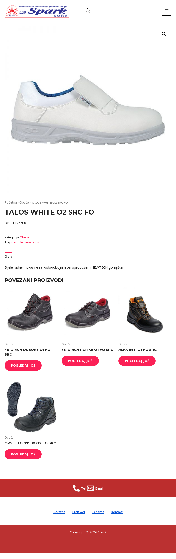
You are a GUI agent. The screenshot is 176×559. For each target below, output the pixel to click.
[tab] (8, 260)
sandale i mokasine (25, 246)
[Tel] (78, 495)
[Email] (95, 495)
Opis (8, 260)
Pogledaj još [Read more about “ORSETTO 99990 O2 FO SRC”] (26, 460)
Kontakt (121, 518)
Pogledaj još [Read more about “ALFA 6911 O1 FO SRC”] (139, 365)
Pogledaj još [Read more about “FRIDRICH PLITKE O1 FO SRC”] (83, 365)
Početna (10, 206)
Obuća (23, 206)
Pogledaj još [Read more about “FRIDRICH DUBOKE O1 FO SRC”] (26, 370)
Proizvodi (78, 518)
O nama (100, 518)
